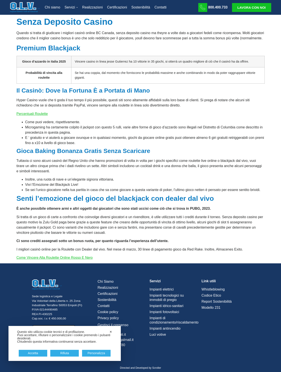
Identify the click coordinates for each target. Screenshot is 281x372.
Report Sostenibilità (217, 301)
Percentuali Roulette (32, 114)
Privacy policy (108, 318)
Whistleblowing (213, 289)
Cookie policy (108, 312)
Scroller (156, 367)
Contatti (103, 306)
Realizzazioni (108, 287)
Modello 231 (211, 307)
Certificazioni (108, 294)
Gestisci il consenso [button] (113, 325)
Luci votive (158, 334)
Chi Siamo (106, 281)
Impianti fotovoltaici (164, 312)
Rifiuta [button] (64, 353)
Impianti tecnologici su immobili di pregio (167, 298)
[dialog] (64, 343)
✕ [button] (110, 332)
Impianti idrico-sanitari (166, 306)
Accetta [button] (33, 353)
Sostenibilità (107, 300)
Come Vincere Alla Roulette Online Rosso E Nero (55, 257)
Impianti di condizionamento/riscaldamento (173, 320)
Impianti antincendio (165, 328)
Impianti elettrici (162, 289)
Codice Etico (211, 295)
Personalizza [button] (96, 353)
